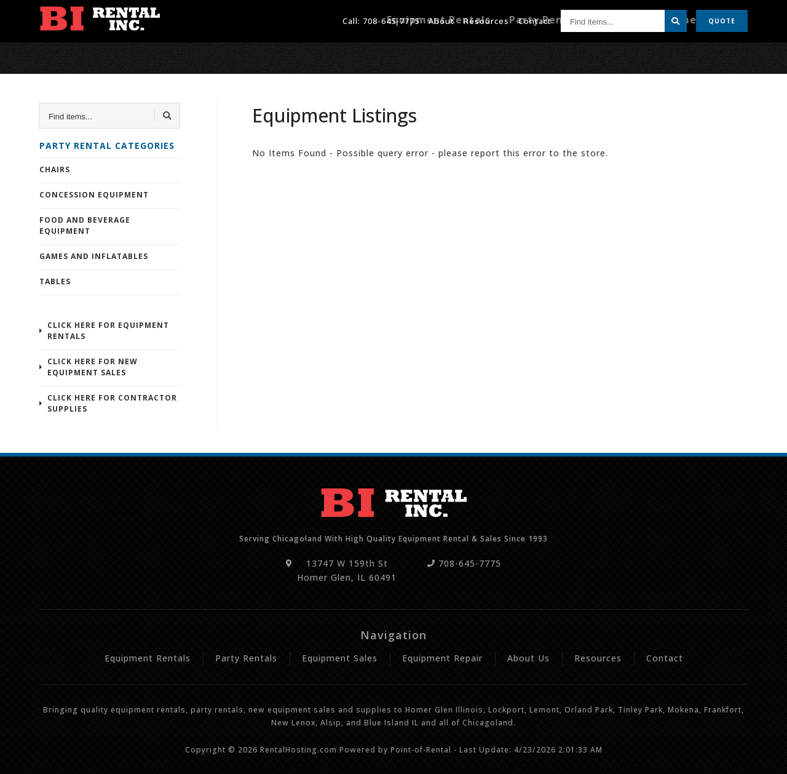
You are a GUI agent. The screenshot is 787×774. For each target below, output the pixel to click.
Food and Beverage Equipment (84, 225)
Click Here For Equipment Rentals (108, 330)
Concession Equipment (94, 195)
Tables (55, 281)
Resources (486, 17)
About (441, 17)
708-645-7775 (391, 17)
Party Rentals (589, 53)
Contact (535, 17)
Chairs (54, 169)
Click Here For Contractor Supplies (112, 403)
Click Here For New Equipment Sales (92, 367)
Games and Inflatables (93, 256)
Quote (721, 18)
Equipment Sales (340, 658)
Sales (643, 53)
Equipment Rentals (505, 53)
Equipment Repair (708, 53)
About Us (528, 658)
